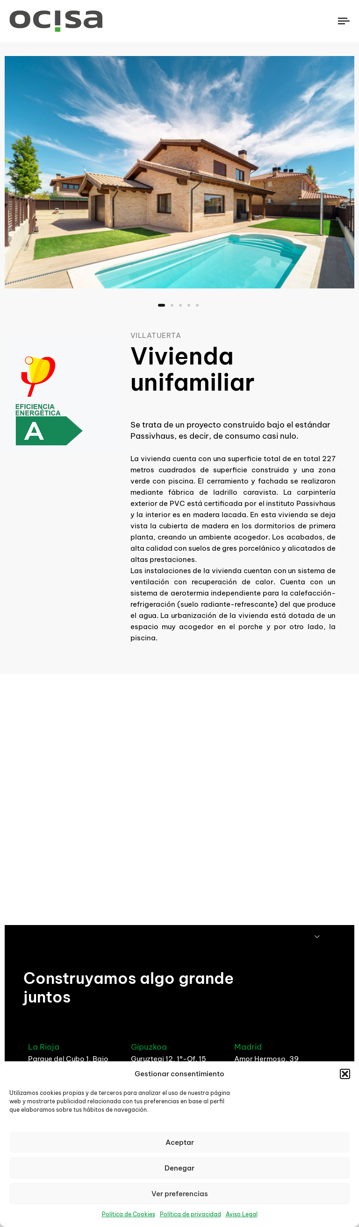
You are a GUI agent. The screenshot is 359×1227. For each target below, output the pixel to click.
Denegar (179, 1168)
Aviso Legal (242, 1214)
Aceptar (179, 1142)
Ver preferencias (179, 1193)
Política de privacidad (190, 1214)
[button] (345, 1074)
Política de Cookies (128, 1214)
